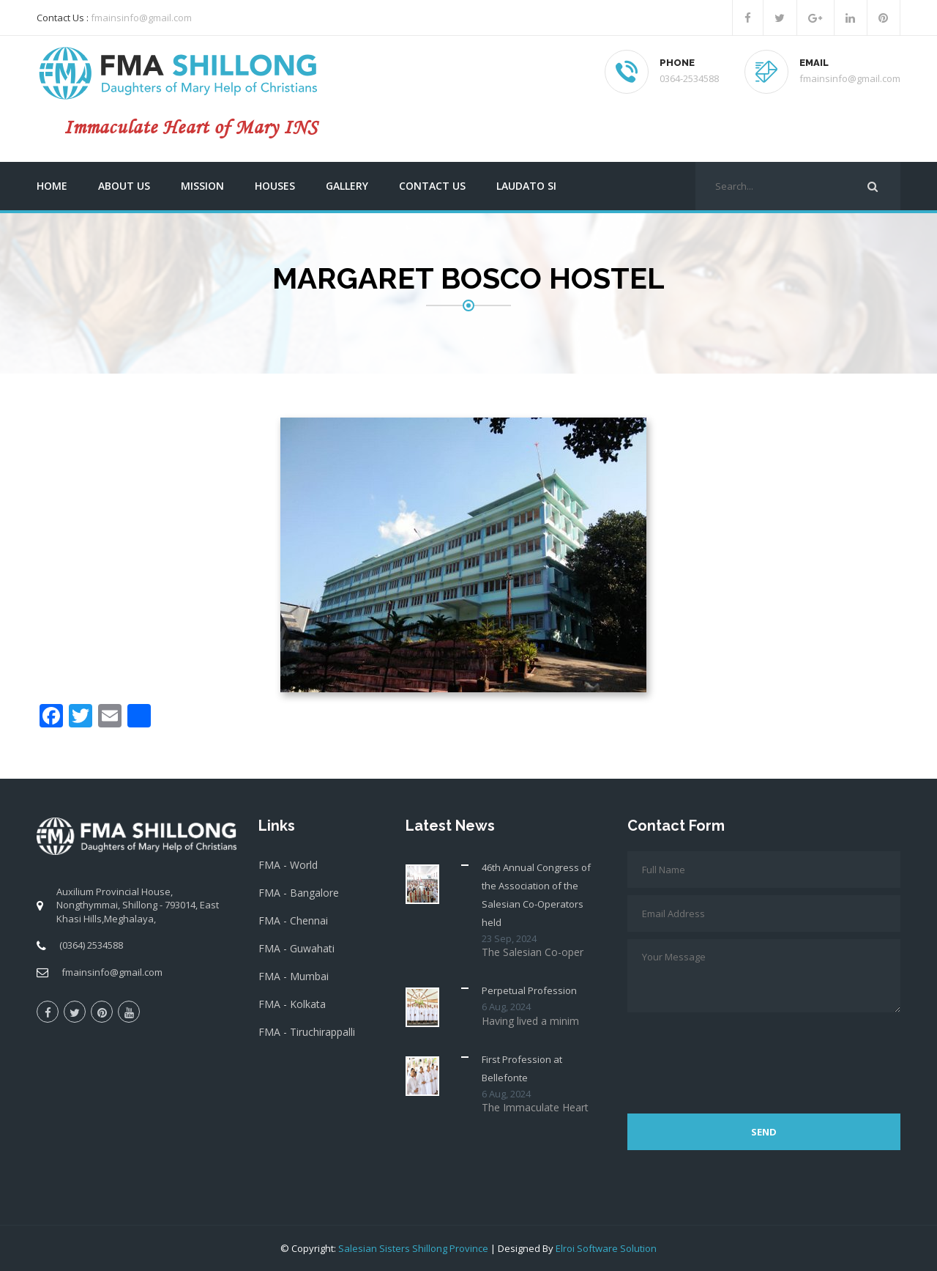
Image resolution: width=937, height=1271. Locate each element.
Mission (202, 186)
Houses (275, 186)
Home (52, 186)
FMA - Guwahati (296, 948)
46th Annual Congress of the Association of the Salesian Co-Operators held (536, 895)
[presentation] (738, 1055)
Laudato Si (526, 186)
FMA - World (288, 865)
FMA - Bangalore (298, 893)
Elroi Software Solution (606, 1248)
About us (124, 186)
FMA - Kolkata (292, 1004)
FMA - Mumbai (293, 976)
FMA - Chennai (293, 920)
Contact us (432, 186)
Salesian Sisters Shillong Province (413, 1248)
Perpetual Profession (529, 990)
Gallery (347, 186)
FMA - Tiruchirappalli (306, 1032)
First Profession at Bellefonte (522, 1068)
